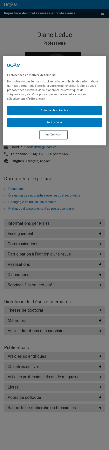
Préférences (53, 134)
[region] (54, 101)
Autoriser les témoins (54, 110)
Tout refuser (54, 122)
